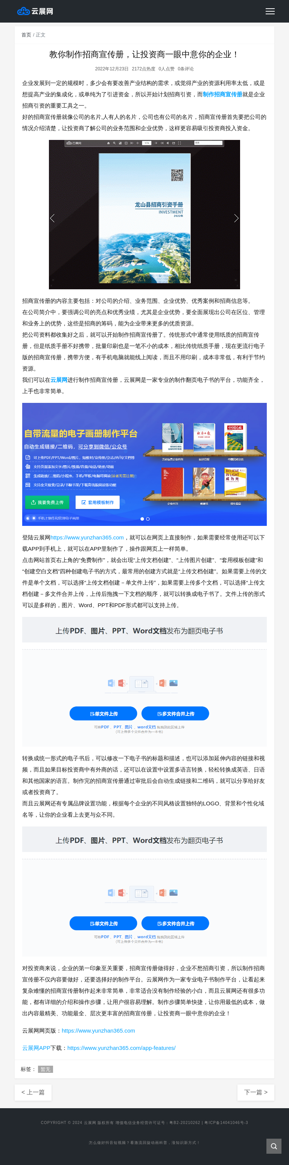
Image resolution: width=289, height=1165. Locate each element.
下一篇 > (256, 1092)
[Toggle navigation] (270, 11)
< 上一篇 (33, 1092)
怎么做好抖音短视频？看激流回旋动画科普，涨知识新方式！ (145, 1144)
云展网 (58, 380)
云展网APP (36, 1048)
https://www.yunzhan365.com (87, 537)
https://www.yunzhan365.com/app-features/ (121, 1048)
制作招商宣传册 (222, 94)
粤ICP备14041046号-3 (226, 1123)
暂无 (45, 1069)
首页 (26, 35)
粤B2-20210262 (184, 1123)
